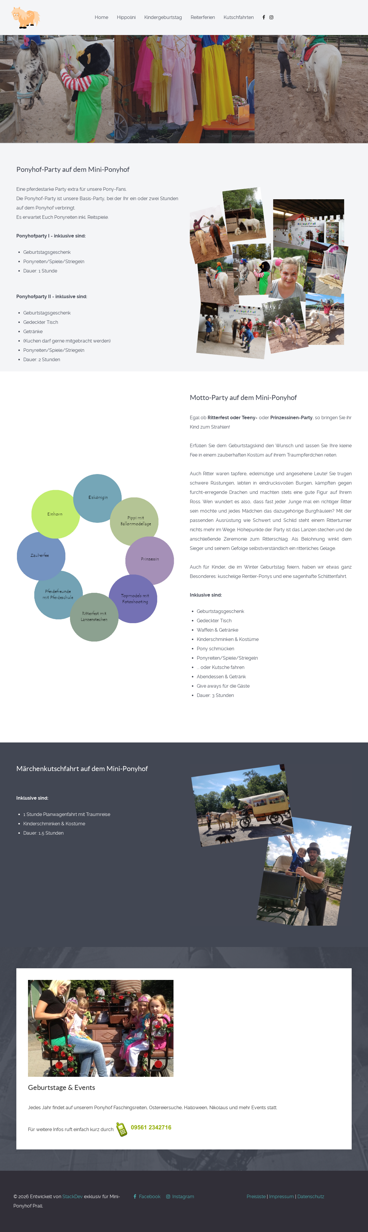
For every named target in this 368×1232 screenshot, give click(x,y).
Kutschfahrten (239, 17)
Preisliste (256, 1196)
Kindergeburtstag (163, 17)
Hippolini (126, 17)
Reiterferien (203, 17)
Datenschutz (310, 1196)
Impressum (281, 1196)
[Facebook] (146, 1196)
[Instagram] (179, 1196)
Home (101, 17)
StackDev (72, 1196)
